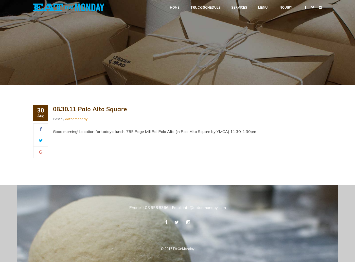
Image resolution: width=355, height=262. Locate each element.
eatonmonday (76, 119)
